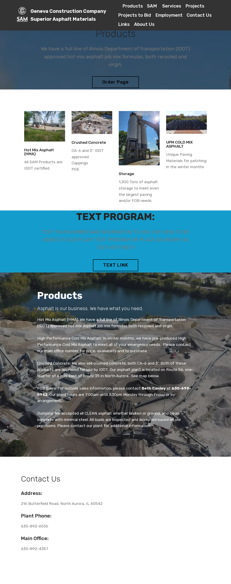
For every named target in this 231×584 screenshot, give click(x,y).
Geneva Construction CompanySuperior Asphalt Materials (68, 15)
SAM (152, 6)
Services (171, 6)
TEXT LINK (115, 265)
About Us (144, 24)
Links (124, 24)
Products (132, 6)
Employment (169, 15)
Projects (194, 6)
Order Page (115, 82)
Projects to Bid (134, 15)
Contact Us (199, 15)
